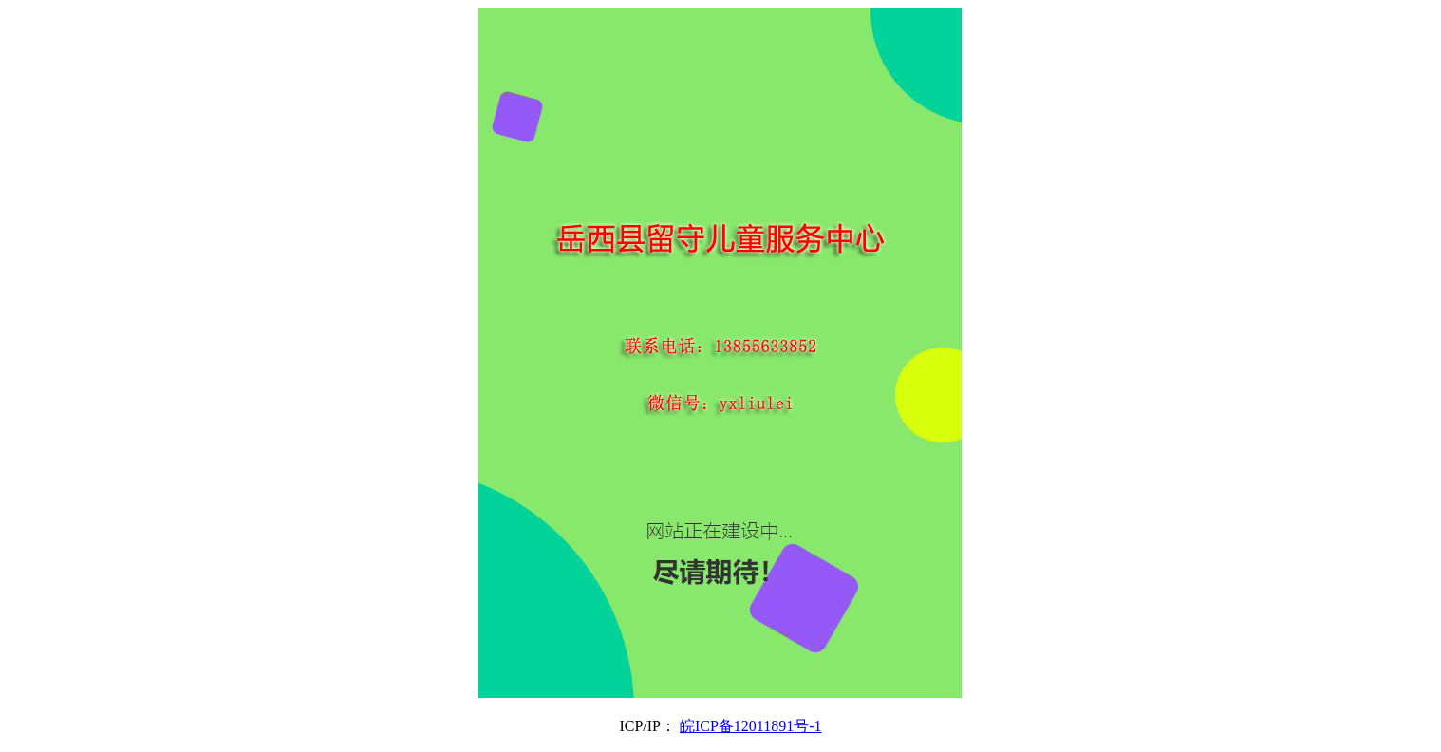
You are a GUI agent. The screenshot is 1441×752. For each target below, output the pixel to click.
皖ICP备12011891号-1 (751, 726)
